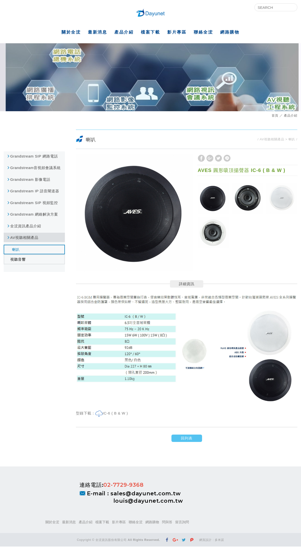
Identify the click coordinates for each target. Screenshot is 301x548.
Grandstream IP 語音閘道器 (34, 192)
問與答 (167, 523)
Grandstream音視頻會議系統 (35, 169)
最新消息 (97, 33)
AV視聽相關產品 (24, 239)
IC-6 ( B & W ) (115, 415)
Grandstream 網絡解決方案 (34, 216)
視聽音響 (18, 261)
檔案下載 (150, 33)
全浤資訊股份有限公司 (150, 13)
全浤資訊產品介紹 (25, 227)
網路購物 (229, 33)
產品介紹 (123, 33)
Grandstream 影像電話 (30, 181)
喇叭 (16, 251)
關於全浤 (71, 33)
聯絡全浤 (203, 33)
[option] (134, 214)
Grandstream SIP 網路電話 (34, 157)
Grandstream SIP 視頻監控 (34, 204)
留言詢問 (182, 523)
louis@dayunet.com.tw (148, 502)
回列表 (186, 440)
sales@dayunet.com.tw (145, 494)
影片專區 (176, 33)
